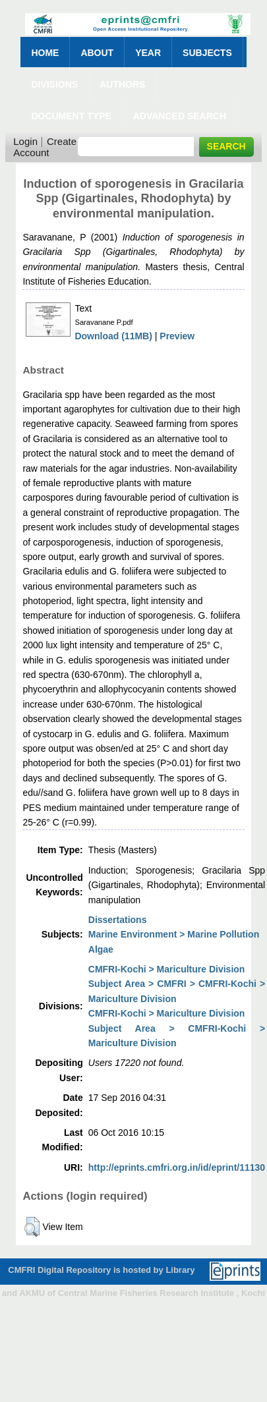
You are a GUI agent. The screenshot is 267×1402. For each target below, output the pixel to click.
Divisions (54, 84)
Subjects (207, 52)
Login (25, 141)
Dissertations (117, 919)
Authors (122, 84)
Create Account (44, 147)
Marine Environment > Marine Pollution (173, 934)
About (96, 52)
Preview (177, 336)
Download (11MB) (113, 336)
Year (148, 52)
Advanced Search (179, 116)
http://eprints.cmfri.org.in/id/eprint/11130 (176, 1167)
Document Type (71, 116)
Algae (100, 949)
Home (45, 52)
